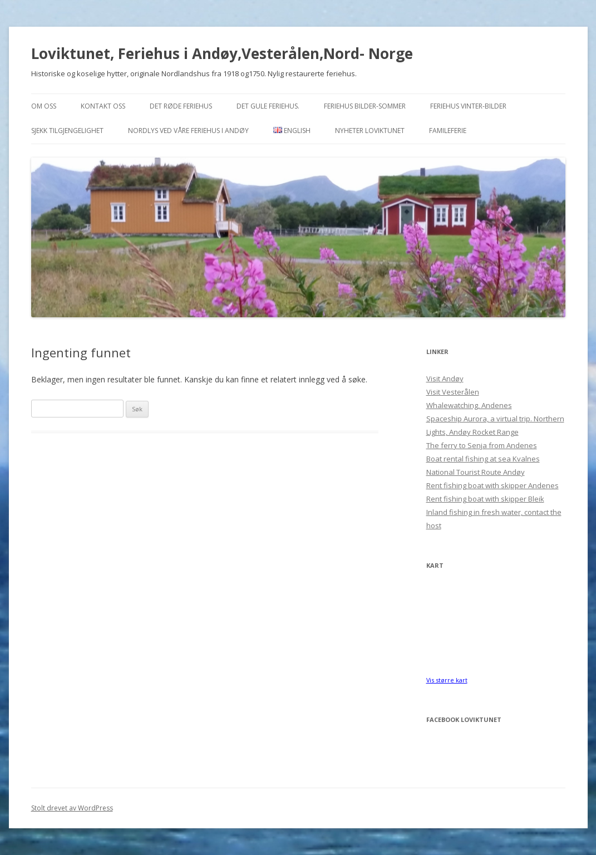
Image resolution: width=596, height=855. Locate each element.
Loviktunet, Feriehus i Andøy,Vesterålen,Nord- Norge (222, 53)
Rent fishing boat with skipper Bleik (485, 499)
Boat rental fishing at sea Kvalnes (483, 459)
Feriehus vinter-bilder (468, 106)
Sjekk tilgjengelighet (67, 130)
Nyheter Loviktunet (370, 130)
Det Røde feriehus (181, 106)
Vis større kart (446, 680)
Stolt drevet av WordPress (72, 808)
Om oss (43, 106)
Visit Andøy (445, 379)
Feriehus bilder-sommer (365, 106)
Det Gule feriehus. (268, 106)
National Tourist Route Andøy (475, 472)
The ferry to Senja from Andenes (481, 445)
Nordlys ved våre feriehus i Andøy (188, 130)
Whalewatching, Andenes (469, 405)
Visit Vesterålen (452, 392)
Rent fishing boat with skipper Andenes (492, 485)
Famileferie (447, 130)
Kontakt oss (103, 106)
